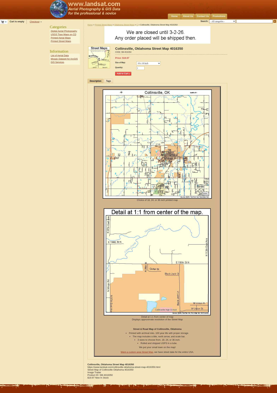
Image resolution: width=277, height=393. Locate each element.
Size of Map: (120, 63)
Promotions (219, 16)
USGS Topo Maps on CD (63, 34)
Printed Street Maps (103, 25)
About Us (188, 16)
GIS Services (57, 62)
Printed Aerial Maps (61, 37)
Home (174, 16)
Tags (108, 81)
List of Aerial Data (60, 55)
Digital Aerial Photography (64, 31)
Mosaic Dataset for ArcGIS (64, 59)
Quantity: (119, 67)
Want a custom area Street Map (137, 352)
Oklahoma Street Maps (124, 25)
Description (95, 81)
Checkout (34, 21)
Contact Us (203, 16)
